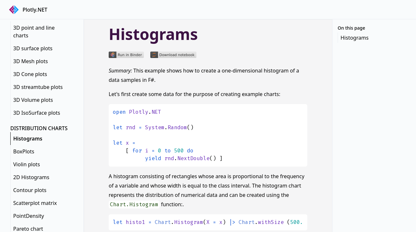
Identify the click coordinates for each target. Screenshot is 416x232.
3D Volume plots (33, 99)
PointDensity (28, 215)
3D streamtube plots (38, 87)
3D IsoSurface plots (36, 112)
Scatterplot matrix (35, 203)
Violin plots (26, 164)
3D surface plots (33, 48)
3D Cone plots (30, 74)
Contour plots (29, 190)
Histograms (27, 138)
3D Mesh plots (30, 61)
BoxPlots (23, 151)
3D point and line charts (34, 31)
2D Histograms (31, 177)
